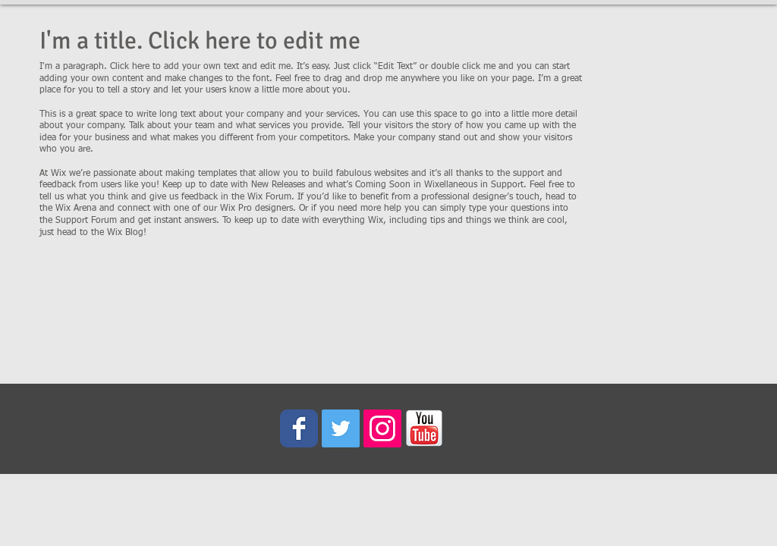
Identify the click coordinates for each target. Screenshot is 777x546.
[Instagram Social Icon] (382, 428)
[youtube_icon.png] (424, 428)
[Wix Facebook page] (299, 428)
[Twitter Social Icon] (341, 428)
